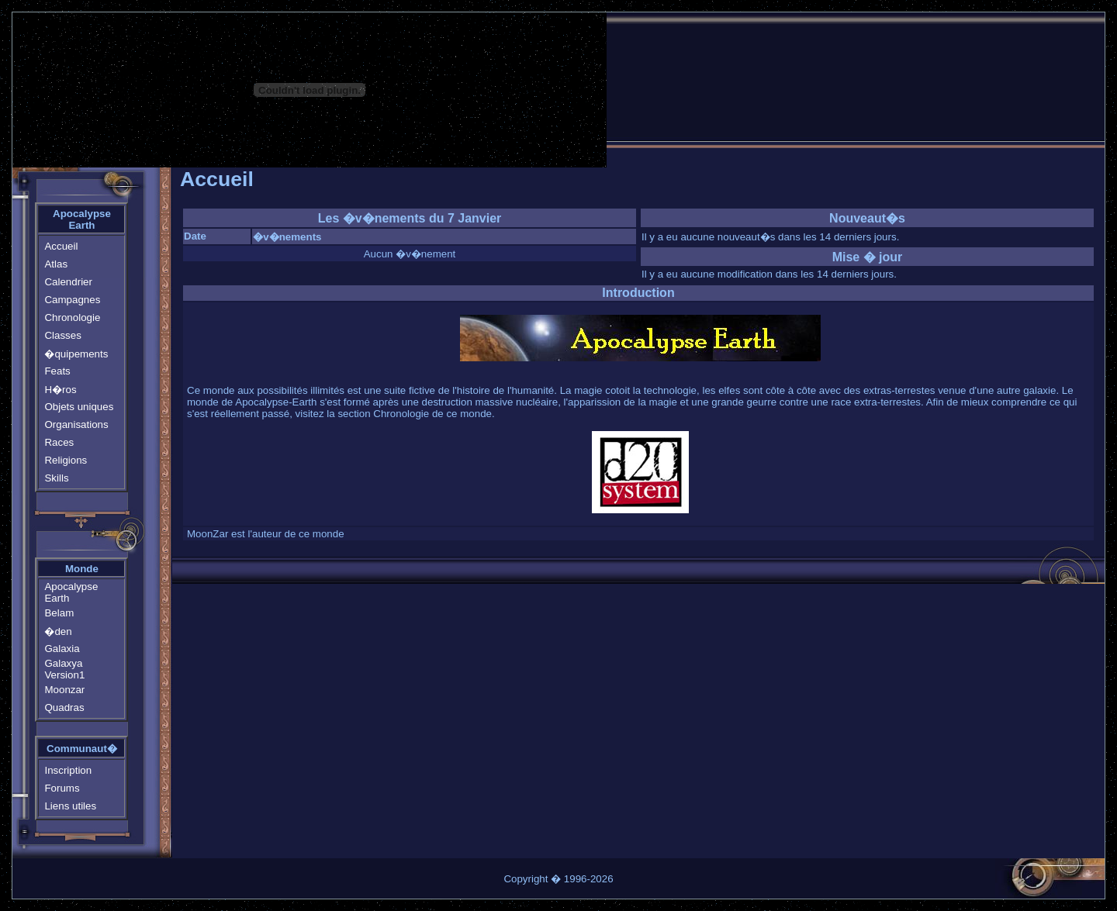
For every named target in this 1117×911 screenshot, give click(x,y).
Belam (59, 613)
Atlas (55, 264)
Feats (57, 371)
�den (57, 631)
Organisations (76, 424)
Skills (56, 478)
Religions (65, 460)
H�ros (60, 389)
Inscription (68, 770)
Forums (61, 788)
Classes (62, 335)
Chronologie (72, 317)
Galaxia (61, 648)
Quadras (64, 707)
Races (59, 442)
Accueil (61, 246)
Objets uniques (78, 406)
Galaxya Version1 (64, 669)
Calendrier (68, 282)
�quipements (76, 354)
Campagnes (72, 299)
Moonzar (64, 689)
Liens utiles (70, 806)
